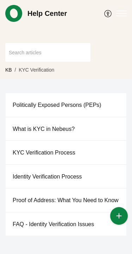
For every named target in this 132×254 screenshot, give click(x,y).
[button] (108, 13)
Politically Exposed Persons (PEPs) (57, 105)
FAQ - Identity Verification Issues (53, 224)
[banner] (66, 39)
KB (8, 70)
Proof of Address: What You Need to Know (66, 200)
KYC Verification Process (44, 153)
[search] (47, 52)
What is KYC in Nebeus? (44, 129)
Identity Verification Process (47, 177)
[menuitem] (108, 13)
